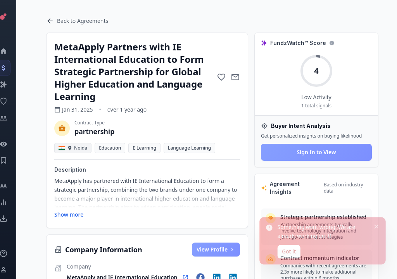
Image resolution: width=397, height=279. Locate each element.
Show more (69, 214)
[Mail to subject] (235, 77)
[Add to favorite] (221, 77)
